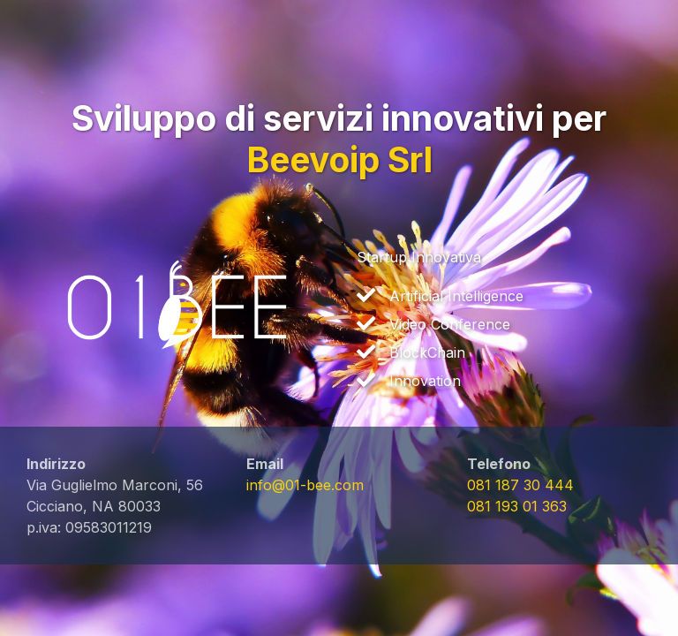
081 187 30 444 (520, 485)
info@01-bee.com (305, 485)
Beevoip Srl (339, 159)
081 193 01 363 (517, 506)
